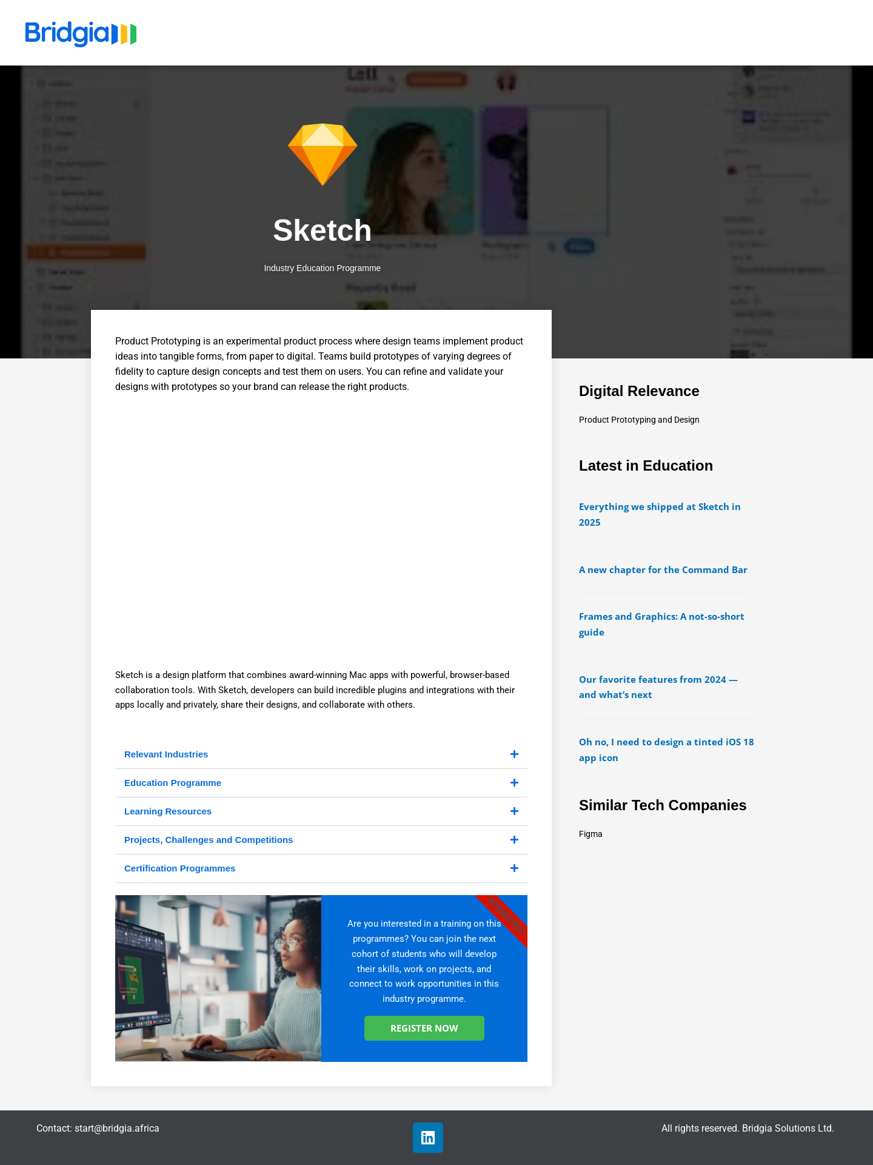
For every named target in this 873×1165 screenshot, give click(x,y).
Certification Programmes (179, 868)
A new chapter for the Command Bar (663, 569)
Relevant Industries (166, 754)
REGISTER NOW (424, 1028)
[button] (321, 754)
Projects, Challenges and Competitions (208, 839)
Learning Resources (168, 811)
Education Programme (172, 782)
